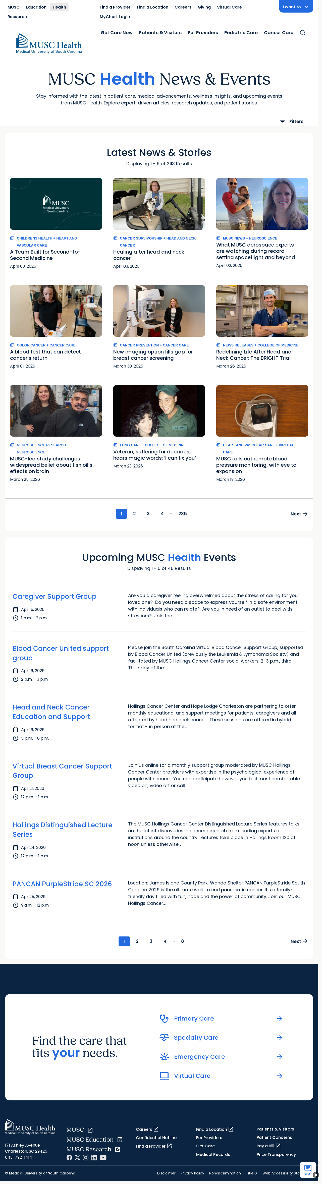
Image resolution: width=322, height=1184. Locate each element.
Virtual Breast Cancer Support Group (62, 771)
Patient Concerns (274, 1138)
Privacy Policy (192, 1173)
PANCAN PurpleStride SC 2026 (62, 884)
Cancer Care (278, 32)
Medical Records (213, 1154)
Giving (204, 7)
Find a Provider (115, 7)
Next (299, 513)
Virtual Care (229, 7)
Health (59, 7)
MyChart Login (115, 17)
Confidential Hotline (156, 1138)
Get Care (205, 1146)
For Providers (203, 32)
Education (36, 7)
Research (17, 17)
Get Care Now (117, 32)
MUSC (14, 7)
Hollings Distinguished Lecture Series (62, 829)
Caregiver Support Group (54, 596)
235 (183, 513)
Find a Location (152, 7)
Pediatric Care (241, 32)
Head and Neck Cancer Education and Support (51, 712)
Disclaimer (166, 1173)
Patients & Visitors (160, 32)
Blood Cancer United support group (61, 653)
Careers (183, 7)
